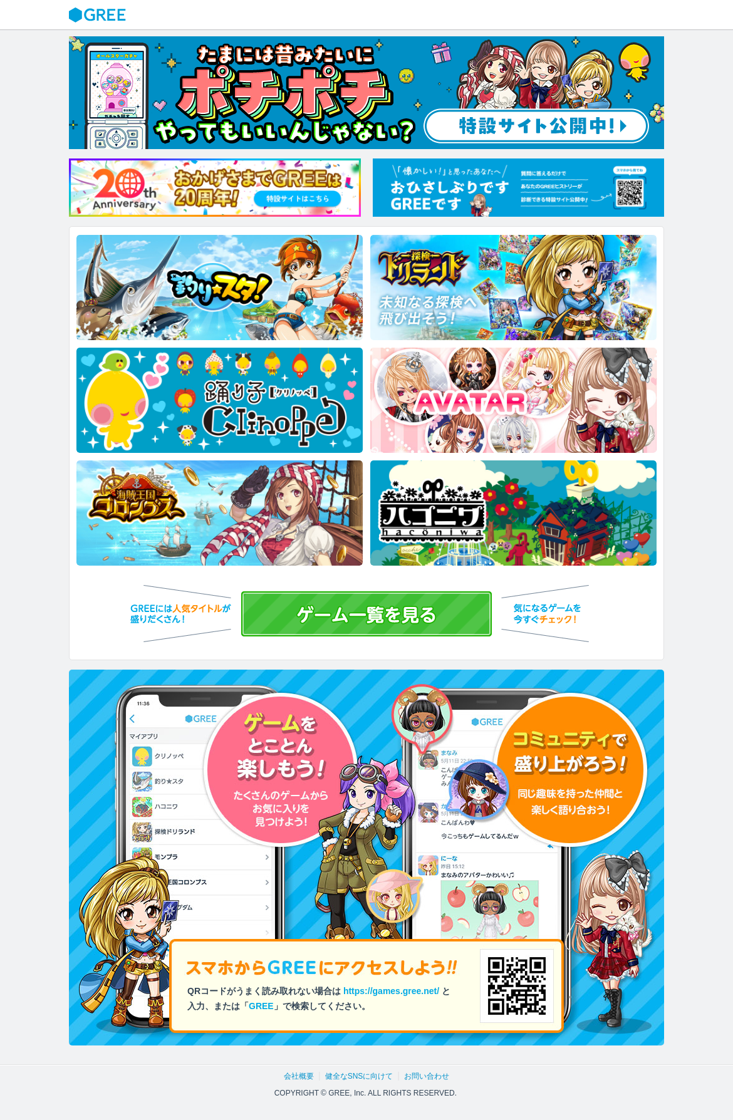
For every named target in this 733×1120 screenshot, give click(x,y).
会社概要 (299, 1076)
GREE (99, 15)
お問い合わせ (426, 1076)
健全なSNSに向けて (359, 1076)
